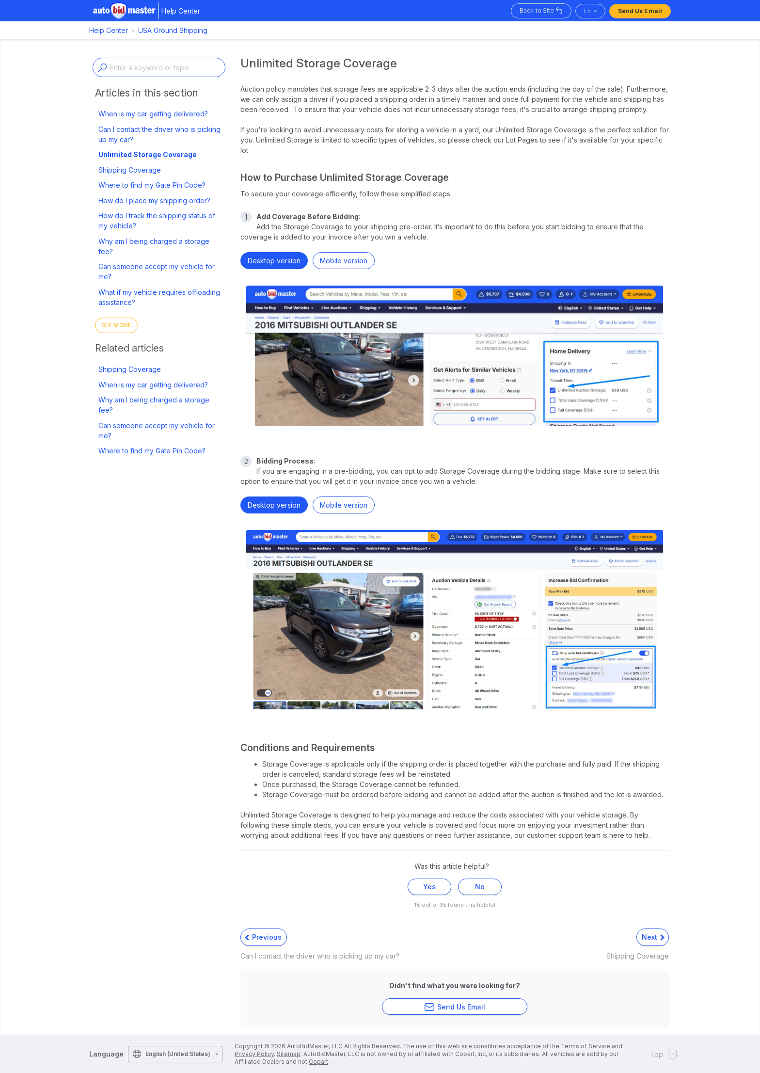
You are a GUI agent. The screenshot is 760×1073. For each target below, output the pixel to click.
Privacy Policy (254, 1053)
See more (116, 325)
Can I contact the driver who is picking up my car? (159, 134)
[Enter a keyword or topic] (159, 67)
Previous (263, 937)
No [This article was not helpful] (480, 886)
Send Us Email (640, 11)
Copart (318, 1061)
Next (653, 937)
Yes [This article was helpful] (429, 886)
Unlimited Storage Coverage (147, 154)
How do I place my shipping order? (154, 200)
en (587, 11)
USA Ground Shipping (172, 30)
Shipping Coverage (129, 170)
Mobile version (343, 260)
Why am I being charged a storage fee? (153, 246)
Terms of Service (585, 1046)
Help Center (108, 30)
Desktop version (274, 260)
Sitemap (289, 1053)
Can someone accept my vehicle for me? (156, 271)
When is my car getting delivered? (153, 114)
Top (660, 1054)
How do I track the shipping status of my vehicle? (156, 220)
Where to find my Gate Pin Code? (152, 185)
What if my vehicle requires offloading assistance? (159, 297)
